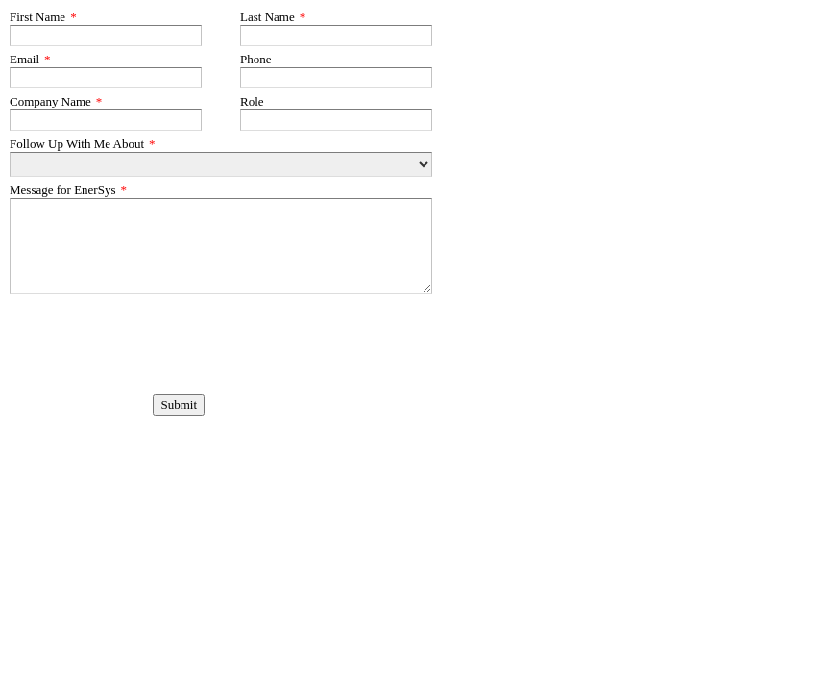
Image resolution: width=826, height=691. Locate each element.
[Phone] (336, 77)
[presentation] (106, 323)
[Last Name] (336, 35)
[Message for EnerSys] (221, 246)
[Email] (106, 77)
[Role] (336, 120)
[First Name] (106, 35)
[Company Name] (106, 120)
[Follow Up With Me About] (221, 164)
